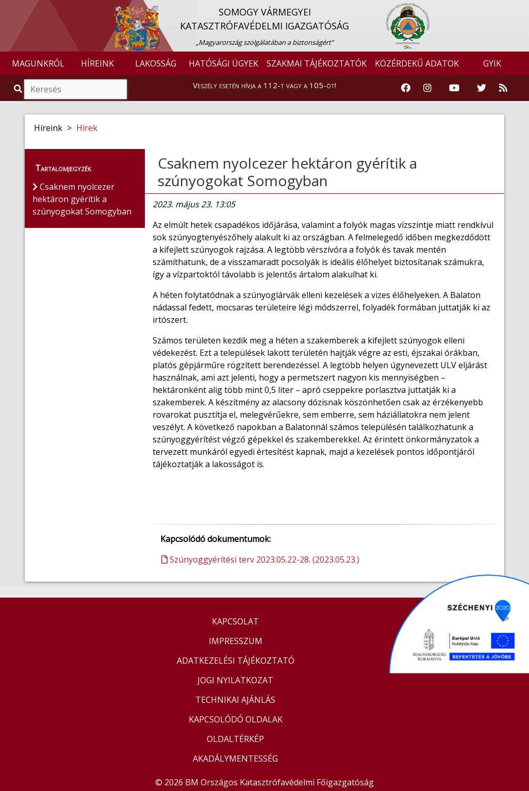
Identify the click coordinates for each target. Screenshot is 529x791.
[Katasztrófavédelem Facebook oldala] (405, 88)
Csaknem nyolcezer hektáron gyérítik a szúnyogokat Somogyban (287, 171)
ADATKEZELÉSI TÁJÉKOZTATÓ (235, 660)
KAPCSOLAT (235, 621)
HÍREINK (97, 63)
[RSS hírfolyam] (503, 88)
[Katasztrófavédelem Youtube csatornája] (454, 88)
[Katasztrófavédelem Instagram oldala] (427, 88)
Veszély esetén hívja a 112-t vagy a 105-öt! (264, 85)
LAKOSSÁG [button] (155, 63)
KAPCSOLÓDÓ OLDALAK (236, 719)
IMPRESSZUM (235, 641)
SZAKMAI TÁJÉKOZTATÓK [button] (317, 63)
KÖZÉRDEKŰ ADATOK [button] (417, 63)
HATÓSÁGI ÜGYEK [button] (223, 63)
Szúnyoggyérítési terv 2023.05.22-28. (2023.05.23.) (260, 559)
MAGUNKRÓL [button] (38, 63)
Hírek (86, 128)
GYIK (492, 63)
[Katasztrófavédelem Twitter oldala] (481, 88)
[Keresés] (75, 89)
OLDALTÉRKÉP (235, 739)
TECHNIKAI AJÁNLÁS (235, 699)
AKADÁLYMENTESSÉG (235, 758)
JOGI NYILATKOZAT (235, 680)
